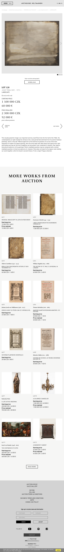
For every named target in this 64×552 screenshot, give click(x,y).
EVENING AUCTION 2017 (30, 10)
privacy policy (15, 549)
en (59, 3)
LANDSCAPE (53, 10)
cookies (19, 550)
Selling (32, 492)
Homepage (4, 10)
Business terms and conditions (32, 498)
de (61, 3)
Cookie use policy (32, 502)
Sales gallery (32, 486)
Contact (32, 535)
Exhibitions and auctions (15, 10)
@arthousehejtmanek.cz (32, 540)
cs (57, 3)
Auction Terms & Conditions (32, 494)
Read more (32, 466)
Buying (32, 490)
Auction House (32, 484)
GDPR (32, 500)
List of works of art (43, 10)
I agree (58, 550)
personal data (37, 549)
